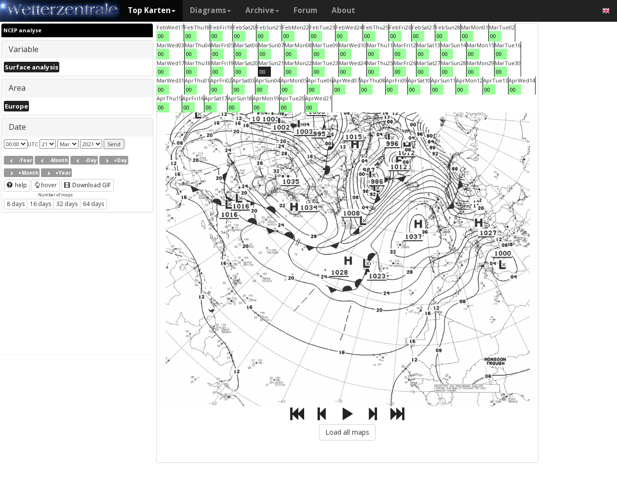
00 (161, 36)
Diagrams (210, 10)
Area (17, 88)
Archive (262, 10)
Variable (24, 49)
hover (45, 185)
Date (17, 127)
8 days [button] (16, 204)
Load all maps (347, 432)
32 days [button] (67, 204)
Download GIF (87, 185)
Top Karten (151, 10)
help (17, 185)
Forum (305, 10)
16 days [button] (40, 204)
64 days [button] (93, 204)
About (343, 10)
